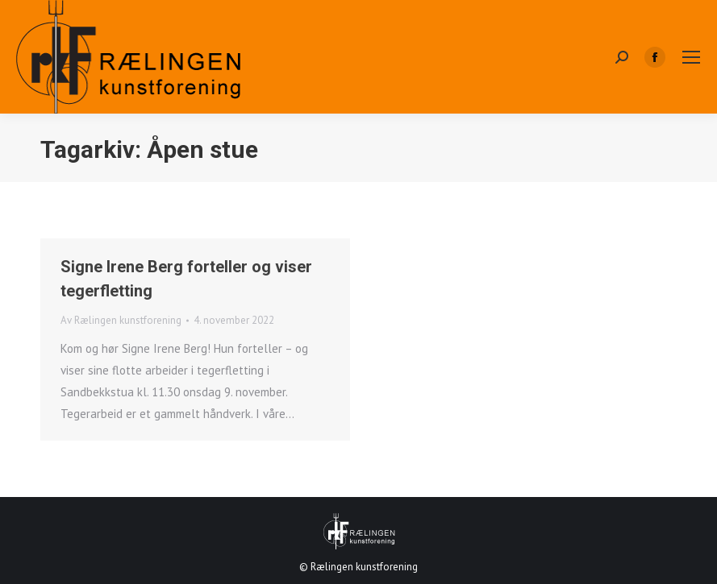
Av (120, 320)
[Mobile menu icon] (691, 57)
